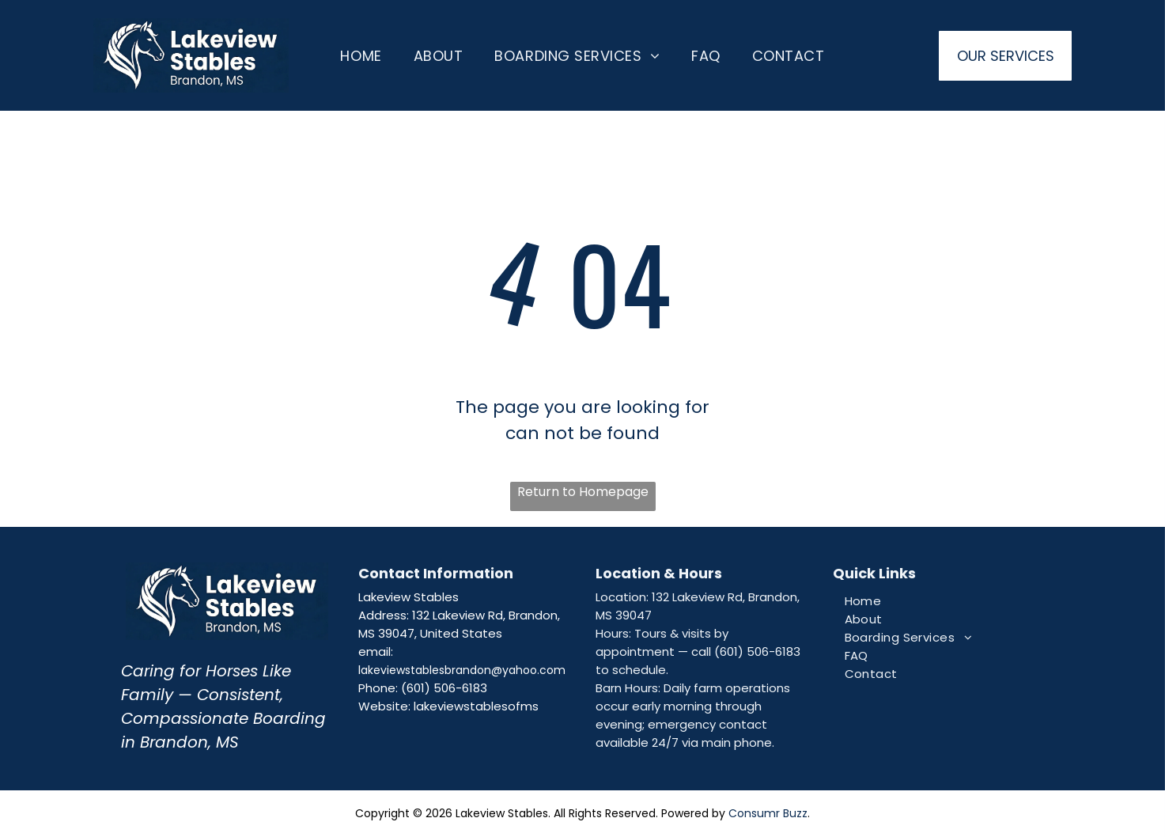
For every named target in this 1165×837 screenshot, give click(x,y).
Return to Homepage (583, 492)
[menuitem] (360, 55)
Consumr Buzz (768, 813)
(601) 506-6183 (444, 688)
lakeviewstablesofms (476, 706)
